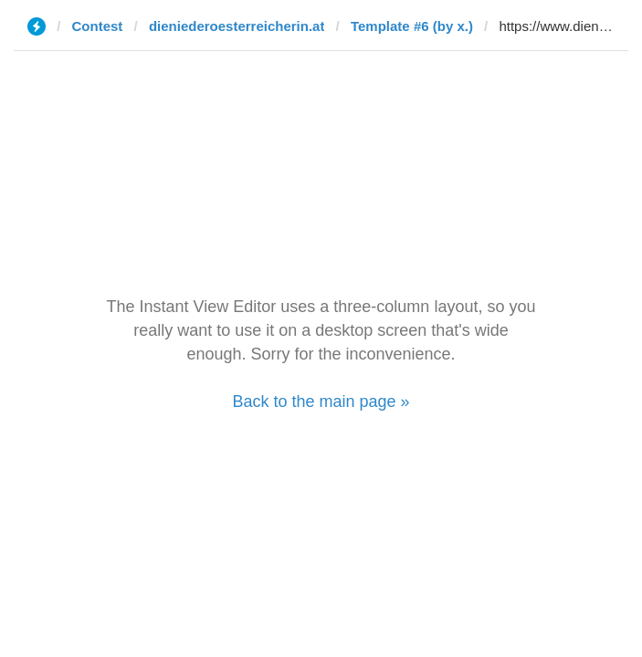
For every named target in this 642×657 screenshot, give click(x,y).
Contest (97, 26)
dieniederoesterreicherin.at (237, 26)
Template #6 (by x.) (412, 26)
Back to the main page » (320, 401)
